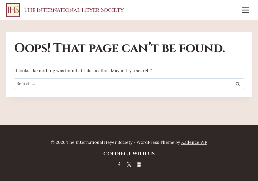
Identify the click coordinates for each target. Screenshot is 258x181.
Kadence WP (194, 142)
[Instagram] (139, 164)
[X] (129, 164)
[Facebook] (119, 164)
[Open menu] (245, 10)
